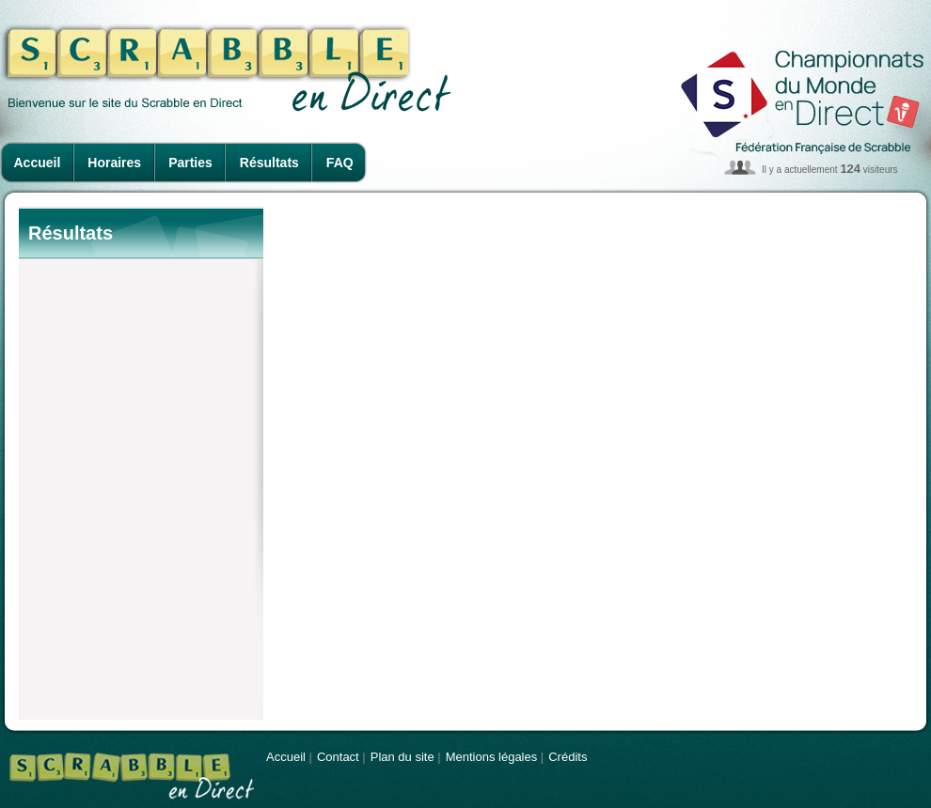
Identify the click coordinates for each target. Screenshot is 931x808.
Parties (190, 162)
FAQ (340, 162)
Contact (338, 757)
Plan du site (402, 757)
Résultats (269, 162)
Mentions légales (492, 757)
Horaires (114, 162)
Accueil (37, 162)
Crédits (567, 757)
